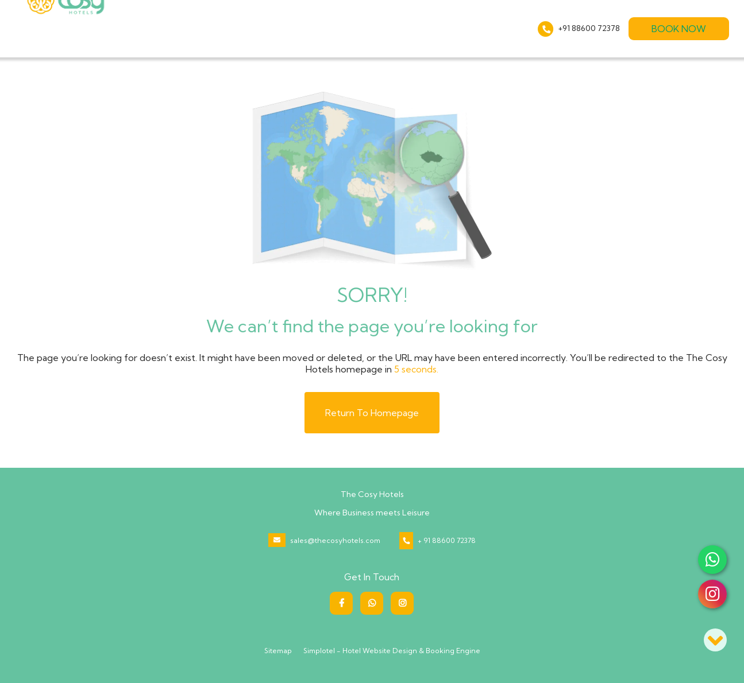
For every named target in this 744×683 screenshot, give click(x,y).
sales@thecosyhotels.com (335, 540)
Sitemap (278, 650)
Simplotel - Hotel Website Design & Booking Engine (391, 650)
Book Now (679, 28)
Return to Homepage (372, 412)
